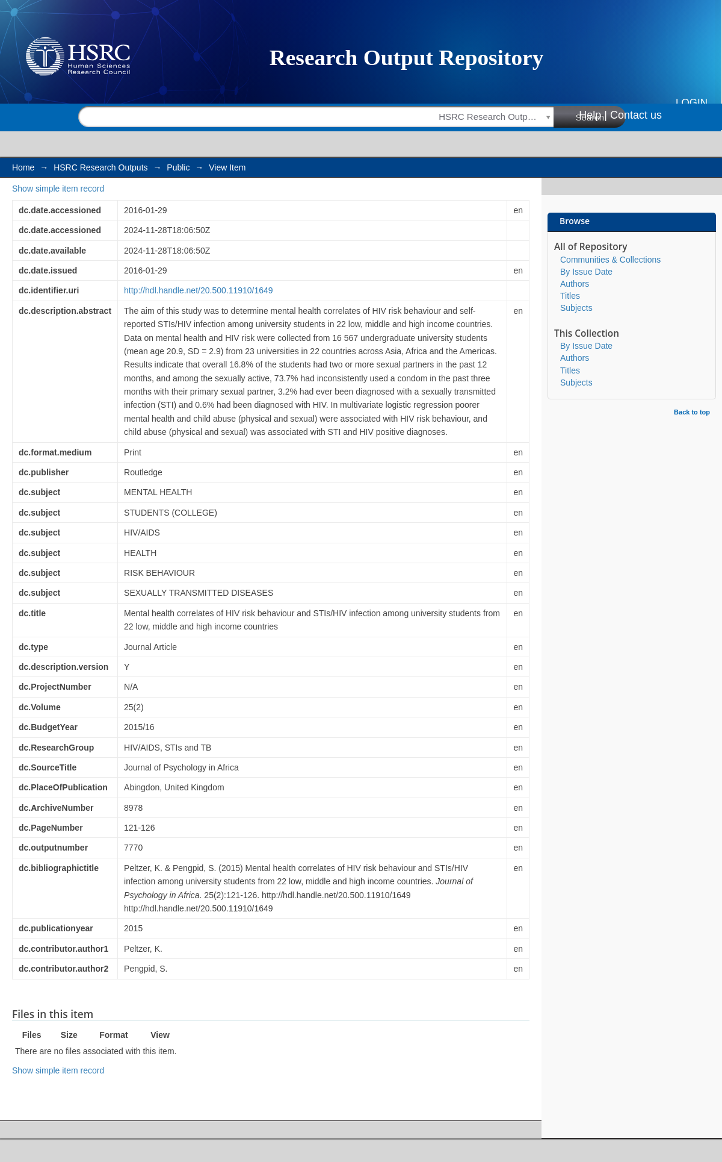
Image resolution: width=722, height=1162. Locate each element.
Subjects (576, 308)
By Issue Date (586, 271)
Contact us (636, 115)
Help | (593, 115)
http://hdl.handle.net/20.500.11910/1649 (198, 290)
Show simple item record (58, 188)
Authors (574, 284)
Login (692, 102)
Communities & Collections (610, 259)
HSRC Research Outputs (100, 167)
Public (178, 167)
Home (23, 167)
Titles (570, 296)
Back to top (692, 412)
